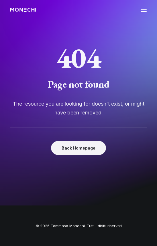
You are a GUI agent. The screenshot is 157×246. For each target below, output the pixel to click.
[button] (144, 9)
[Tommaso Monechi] (23, 10)
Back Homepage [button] (78, 148)
